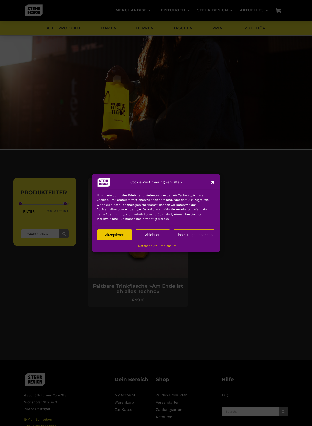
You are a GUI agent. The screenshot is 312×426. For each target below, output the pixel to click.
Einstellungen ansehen (194, 235)
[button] (104, 182)
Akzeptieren (114, 235)
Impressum (167, 245)
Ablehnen (152, 235)
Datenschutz (147, 245)
